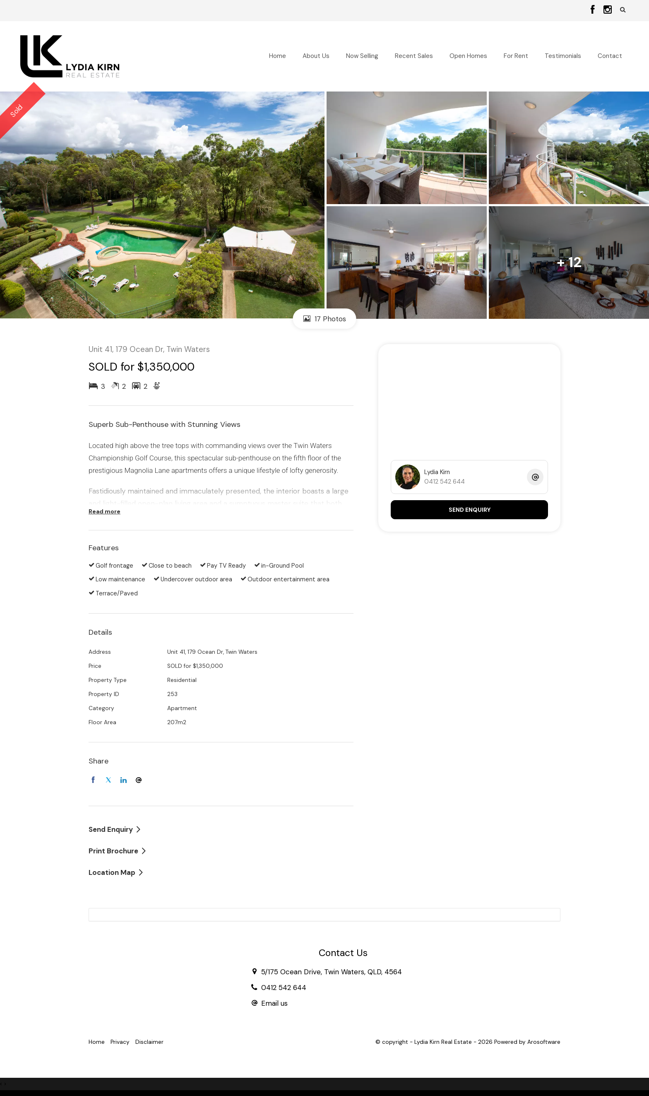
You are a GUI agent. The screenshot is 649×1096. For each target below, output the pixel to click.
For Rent (516, 56)
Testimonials (563, 56)
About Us (316, 56)
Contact (610, 56)
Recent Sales (414, 56)
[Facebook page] (594, 10)
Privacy (120, 1041)
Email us (274, 1003)
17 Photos (324, 318)
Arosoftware (543, 1041)
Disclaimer (149, 1041)
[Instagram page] (607, 10)
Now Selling (362, 56)
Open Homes (468, 56)
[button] (623, 9)
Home (277, 56)
